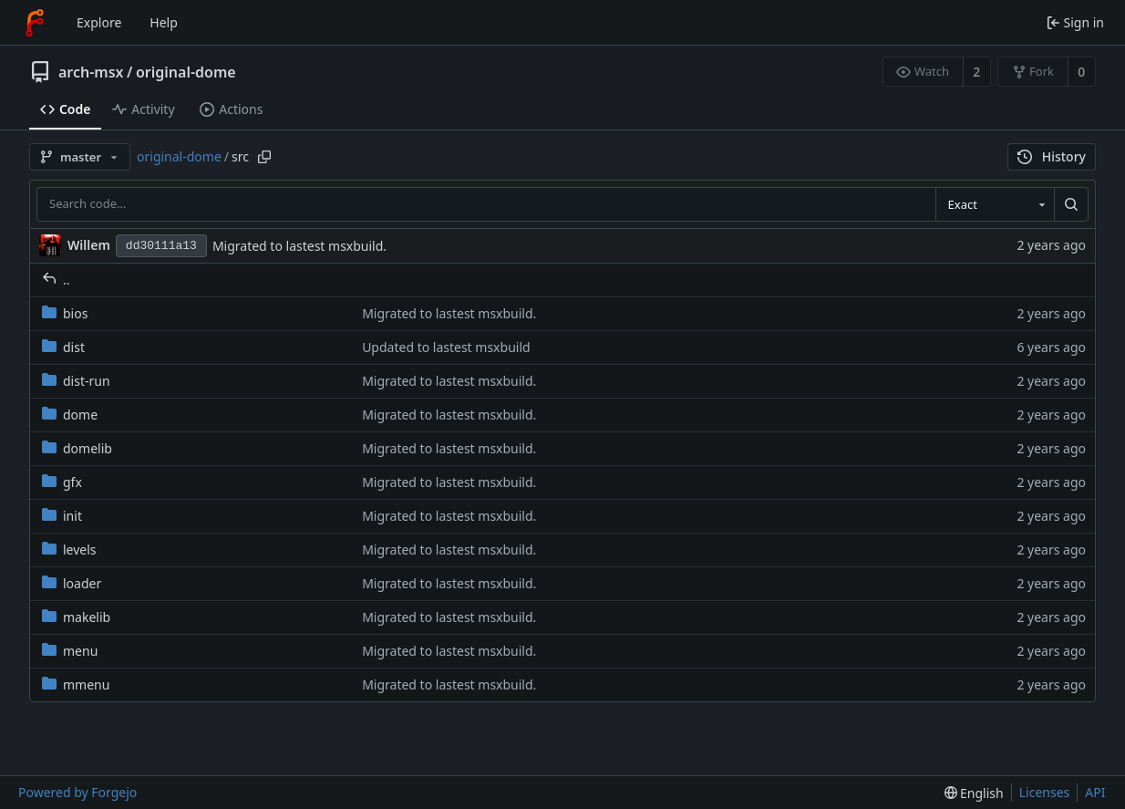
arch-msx (91, 72)
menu (70, 650)
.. (56, 279)
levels (69, 549)
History (1051, 156)
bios (65, 313)
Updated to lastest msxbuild (446, 347)
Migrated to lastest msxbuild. (299, 245)
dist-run (76, 380)
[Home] (34, 22)
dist (63, 347)
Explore (99, 22)
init (62, 515)
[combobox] (994, 204)
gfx (62, 482)
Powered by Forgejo (77, 792)
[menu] (974, 793)
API (1095, 792)
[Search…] (1071, 204)
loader (71, 583)
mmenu (75, 684)
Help (164, 22)
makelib (76, 617)
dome (70, 414)
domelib (77, 448)
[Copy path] (264, 157)
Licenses (1044, 792)
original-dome (186, 72)
